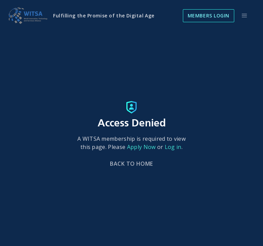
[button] (244, 15)
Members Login (208, 15)
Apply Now (141, 147)
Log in (173, 147)
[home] (28, 15)
